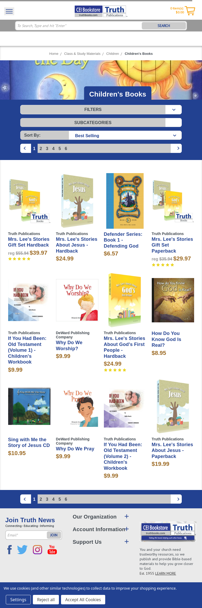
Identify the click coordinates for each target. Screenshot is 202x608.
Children (112, 54)
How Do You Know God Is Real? (166, 339)
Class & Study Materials (82, 54)
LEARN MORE (165, 573)
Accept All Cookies (83, 599)
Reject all (46, 599)
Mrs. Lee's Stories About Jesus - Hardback (77, 245)
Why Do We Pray (75, 448)
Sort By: (32, 135)
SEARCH (164, 25)
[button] (101, 109)
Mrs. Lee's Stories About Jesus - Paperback (172, 450)
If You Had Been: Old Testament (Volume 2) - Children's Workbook (123, 456)
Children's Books (139, 54)
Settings (18, 599)
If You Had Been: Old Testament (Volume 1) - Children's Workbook (27, 350)
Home (53, 54)
